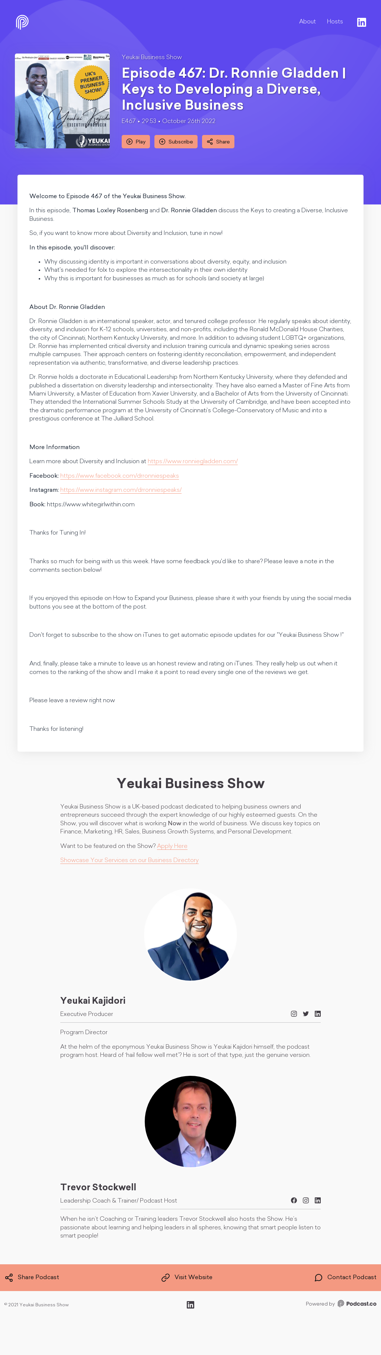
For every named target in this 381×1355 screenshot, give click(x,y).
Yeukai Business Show (152, 58)
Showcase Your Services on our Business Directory (129, 861)
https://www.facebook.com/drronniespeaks (119, 476)
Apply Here (172, 846)
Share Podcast (31, 1277)
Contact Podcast (345, 1277)
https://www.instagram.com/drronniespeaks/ (121, 490)
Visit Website (186, 1277)
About (307, 22)
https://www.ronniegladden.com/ (193, 462)
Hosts (335, 22)
